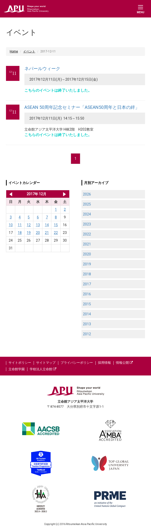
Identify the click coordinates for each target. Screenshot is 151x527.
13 (38, 225)
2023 (87, 224)
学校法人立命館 (43, 369)
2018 (87, 274)
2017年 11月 (10, 194)
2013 (87, 324)
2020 (87, 254)
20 (38, 233)
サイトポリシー (19, 362)
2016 (87, 294)
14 (47, 225)
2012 (87, 334)
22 (56, 233)
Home (14, 51)
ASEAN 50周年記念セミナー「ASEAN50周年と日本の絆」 (82, 107)
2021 (87, 244)
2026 (87, 194)
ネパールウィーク (42, 68)
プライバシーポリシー (77, 362)
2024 (87, 214)
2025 (87, 204)
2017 (87, 284)
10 (11, 225)
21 (47, 233)
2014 (87, 314)
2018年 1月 (64, 194)
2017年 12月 (36, 194)
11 (20, 225)
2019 (87, 264)
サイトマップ (46, 362)
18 (20, 233)
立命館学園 (16, 369)
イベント (29, 51)
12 (29, 225)
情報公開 (124, 362)
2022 (87, 234)
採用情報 (104, 362)
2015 (87, 304)
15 (56, 225)
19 (29, 233)
